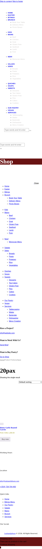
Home (2, 360)
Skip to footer (17, 1)
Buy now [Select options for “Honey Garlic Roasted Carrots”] (5, 439)
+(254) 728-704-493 (8, 487)
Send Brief (4, 345)
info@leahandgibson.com (9, 481)
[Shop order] (30, 382)
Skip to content (6, 1)
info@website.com (7, 333)
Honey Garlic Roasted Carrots (8, 428)
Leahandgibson (10, 533)
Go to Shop (4, 357)
